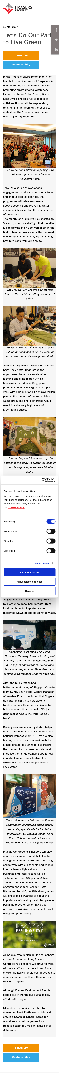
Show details (42, 563)
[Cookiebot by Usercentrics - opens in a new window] (42, 480)
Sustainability (21, 65)
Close (54, 9)
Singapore (21, 55)
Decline (29, 591)
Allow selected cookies (29, 581)
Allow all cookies (29, 572)
